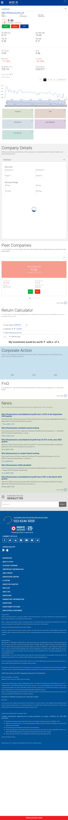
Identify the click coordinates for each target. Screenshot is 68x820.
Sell (15, 26)
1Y (54, 80)
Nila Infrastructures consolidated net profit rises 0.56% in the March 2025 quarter (32, 548)
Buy (6, 26)
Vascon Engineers (50, 303)
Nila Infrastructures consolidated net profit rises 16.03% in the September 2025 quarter (32, 485)
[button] (34, 9)
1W (48, 80)
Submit (62, 574)
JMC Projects (18, 303)
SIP (24, 26)
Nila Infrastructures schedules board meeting (20, 498)
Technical (7, 160)
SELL (21, 291)
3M (51, 80)
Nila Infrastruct (17, 266)
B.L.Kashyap (17, 339)
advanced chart (62, 79)
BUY (14, 291)
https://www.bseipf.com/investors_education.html (12, 779)
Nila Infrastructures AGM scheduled (16, 535)
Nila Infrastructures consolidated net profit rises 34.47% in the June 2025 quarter (32, 510)
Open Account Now (34, 818)
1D (45, 80)
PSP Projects (50, 266)
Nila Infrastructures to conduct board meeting (20, 523)
